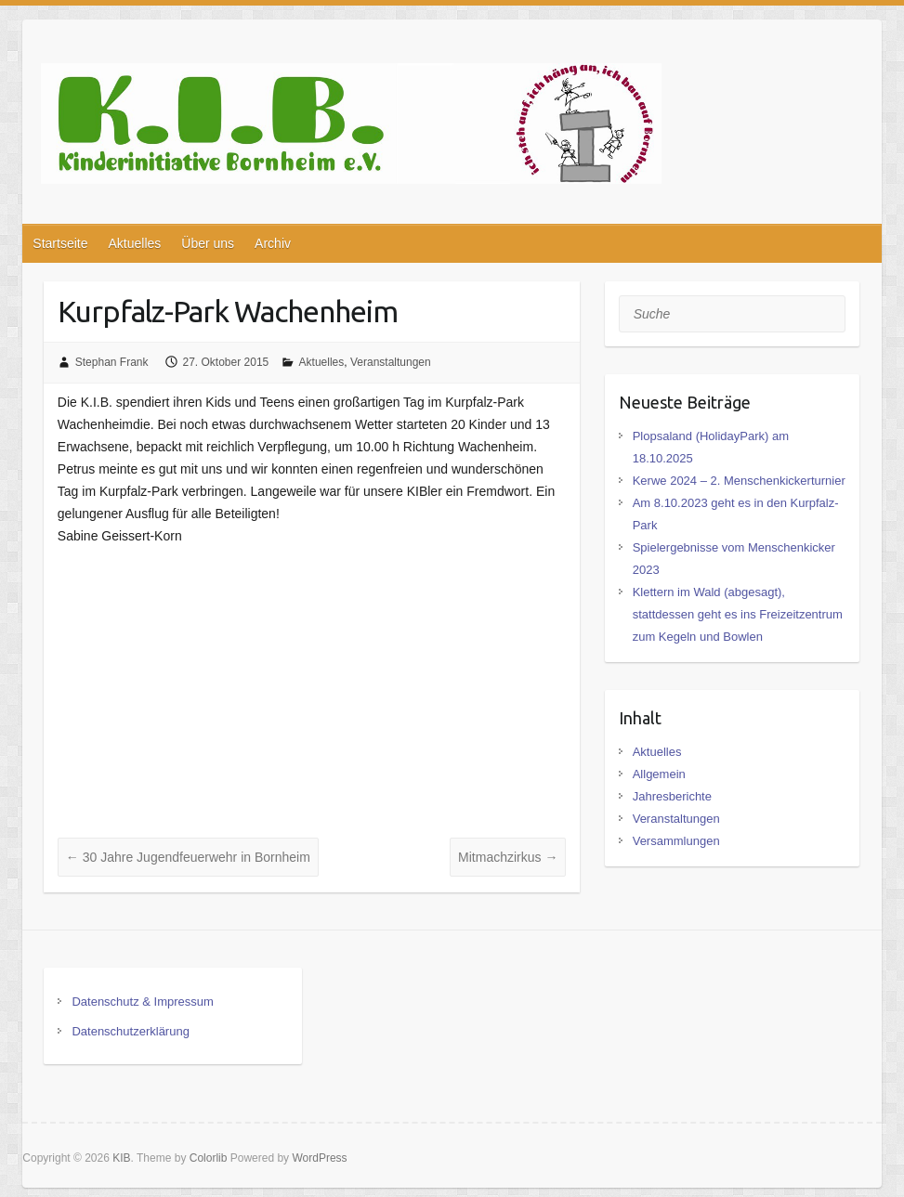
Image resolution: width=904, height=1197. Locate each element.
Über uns (207, 243)
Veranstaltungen (390, 362)
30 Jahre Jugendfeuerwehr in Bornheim (188, 857)
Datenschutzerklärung (130, 1031)
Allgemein (659, 774)
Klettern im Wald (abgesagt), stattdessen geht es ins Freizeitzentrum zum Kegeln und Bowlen (738, 614)
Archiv (273, 243)
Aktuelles (134, 243)
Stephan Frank (112, 362)
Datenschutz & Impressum (142, 1001)
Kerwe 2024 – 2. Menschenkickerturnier (739, 481)
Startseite (60, 243)
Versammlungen (676, 841)
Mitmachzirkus (507, 857)
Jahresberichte (672, 796)
